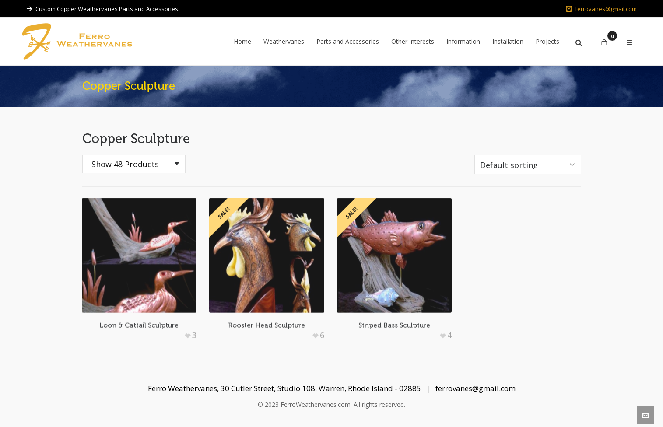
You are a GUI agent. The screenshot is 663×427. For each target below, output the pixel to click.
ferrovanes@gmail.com (601, 9)
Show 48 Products (125, 164)
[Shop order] (527, 164)
